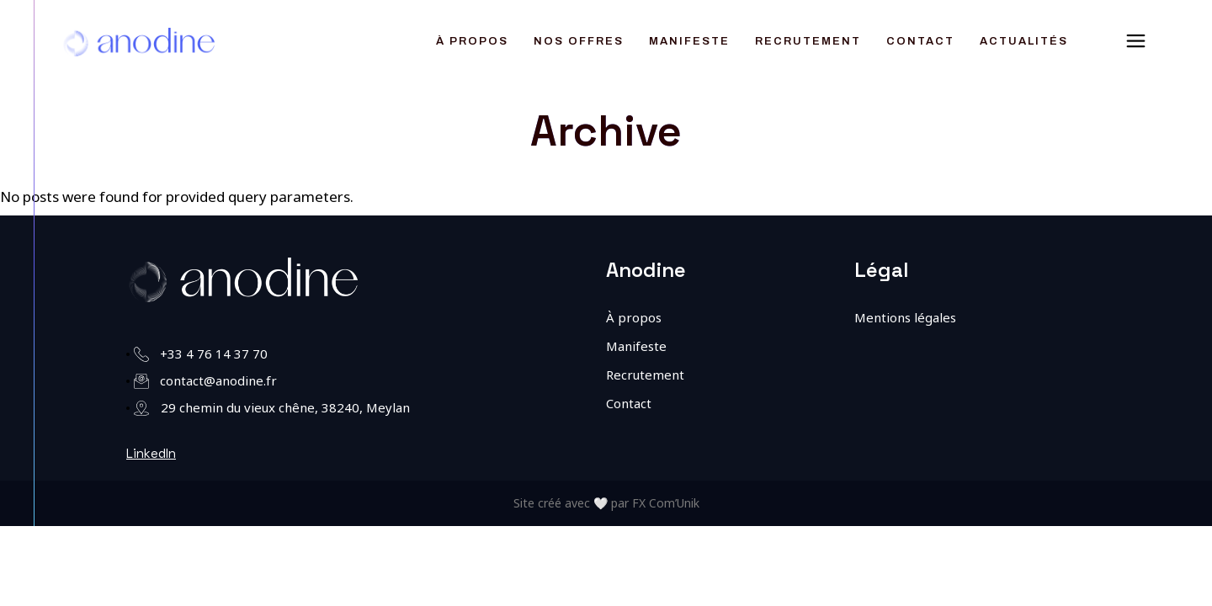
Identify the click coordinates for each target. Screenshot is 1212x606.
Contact (628, 403)
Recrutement (645, 374)
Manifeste (636, 346)
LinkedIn (151, 453)
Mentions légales (905, 317)
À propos (634, 317)
